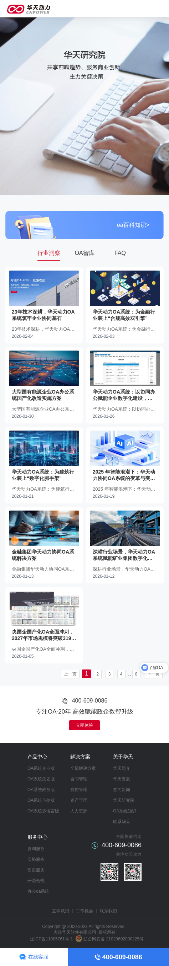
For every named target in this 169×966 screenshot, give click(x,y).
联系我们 (108, 910)
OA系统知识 (124, 810)
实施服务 (36, 859)
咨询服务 (36, 848)
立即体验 (84, 725)
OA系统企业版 (41, 768)
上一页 (70, 674)
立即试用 (60, 910)
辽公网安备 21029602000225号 (113, 938)
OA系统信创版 (41, 800)
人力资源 (78, 810)
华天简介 (121, 768)
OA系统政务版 (41, 789)
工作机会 (84, 910)
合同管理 (78, 778)
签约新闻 (121, 789)
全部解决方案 (83, 768)
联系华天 (121, 821)
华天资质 (121, 778)
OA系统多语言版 (43, 810)
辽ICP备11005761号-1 (51, 938)
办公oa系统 (38, 891)
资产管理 (78, 800)
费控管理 (78, 789)
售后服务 (36, 870)
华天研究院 (123, 800)
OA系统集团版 (41, 778)
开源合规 (36, 880)
